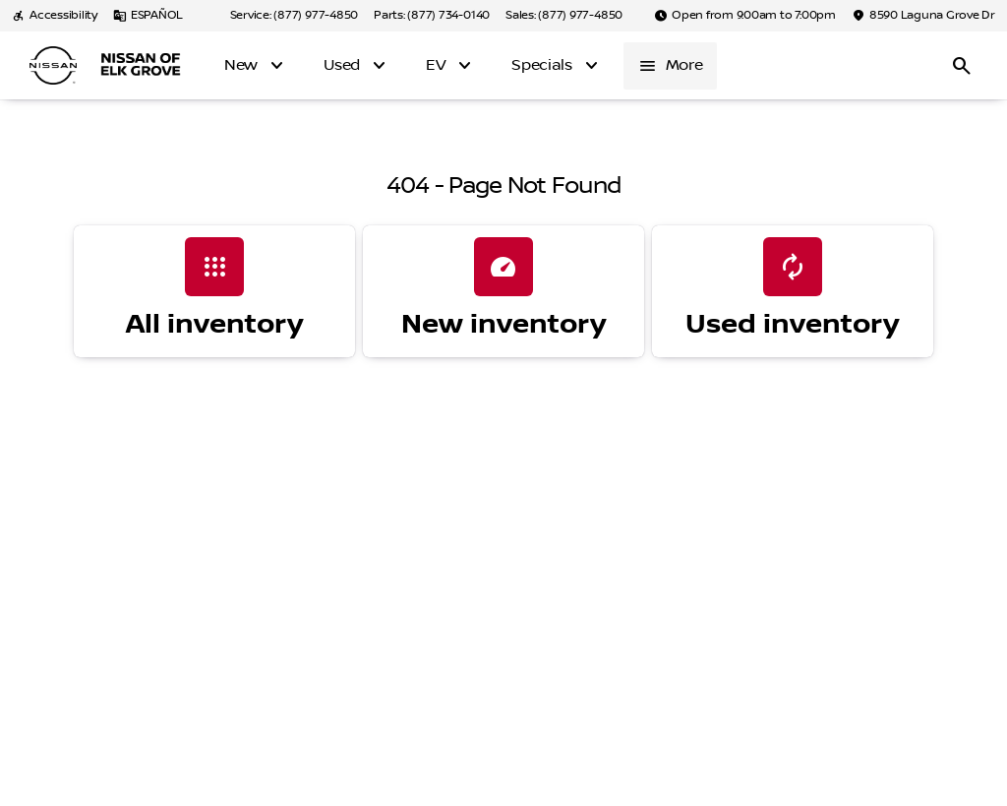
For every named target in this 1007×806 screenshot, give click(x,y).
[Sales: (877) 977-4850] (564, 16)
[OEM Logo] (53, 66)
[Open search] (961, 66)
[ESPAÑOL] (148, 16)
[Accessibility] (54, 16)
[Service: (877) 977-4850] (294, 16)
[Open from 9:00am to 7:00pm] (745, 16)
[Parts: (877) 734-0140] (432, 16)
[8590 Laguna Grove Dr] (923, 16)
